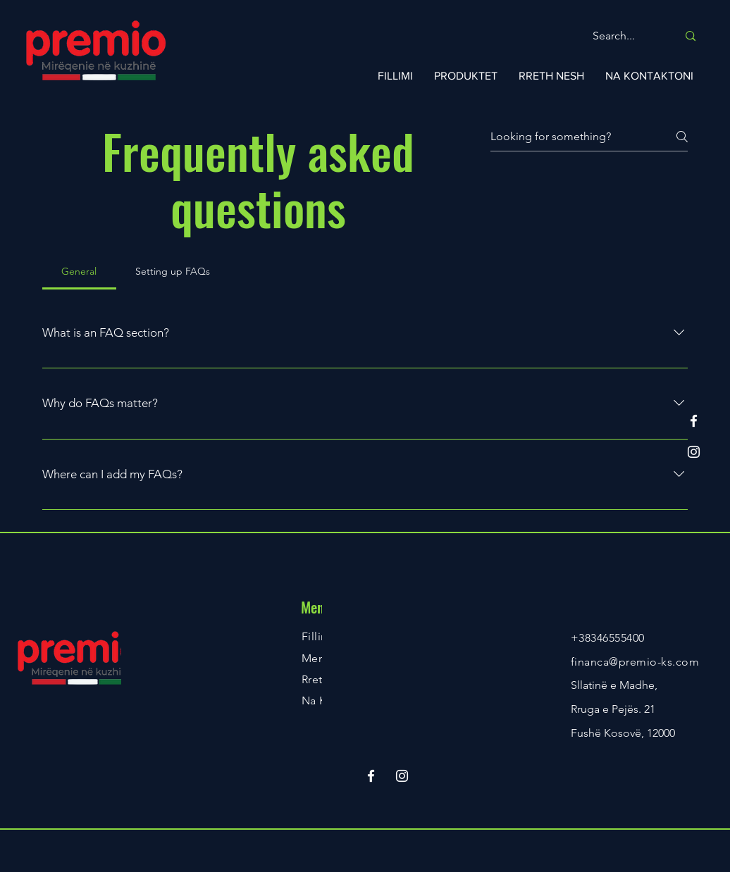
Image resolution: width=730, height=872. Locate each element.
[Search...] (624, 36)
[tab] (79, 271)
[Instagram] (694, 452)
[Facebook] (694, 421)
